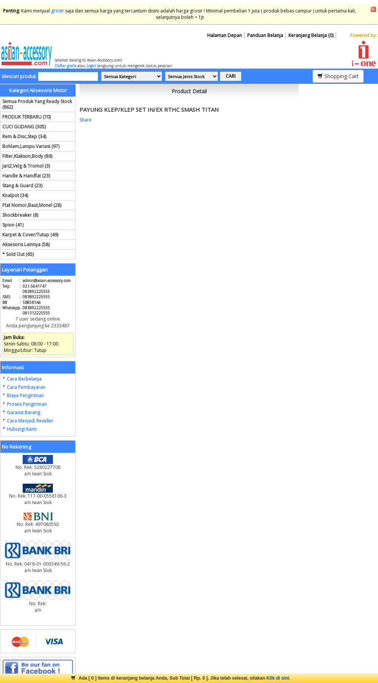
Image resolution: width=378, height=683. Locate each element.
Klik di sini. (278, 678)
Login (91, 65)
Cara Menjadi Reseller (30, 421)
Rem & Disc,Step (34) (24, 136)
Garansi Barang (23, 412)
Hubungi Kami (22, 429)
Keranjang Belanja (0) (311, 35)
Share (85, 120)
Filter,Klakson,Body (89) (27, 156)
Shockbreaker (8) (20, 215)
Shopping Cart (338, 76)
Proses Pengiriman (27, 404)
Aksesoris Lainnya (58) (26, 244)
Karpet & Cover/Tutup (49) (30, 234)
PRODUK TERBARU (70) (26, 117)
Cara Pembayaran (26, 387)
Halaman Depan (224, 35)
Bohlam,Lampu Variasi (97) (30, 146)
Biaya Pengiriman (25, 395)
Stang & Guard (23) (22, 185)
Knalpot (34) (15, 195)
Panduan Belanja (265, 35)
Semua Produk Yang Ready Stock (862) (37, 104)
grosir (57, 11)
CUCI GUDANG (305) (24, 126)
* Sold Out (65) (18, 254)
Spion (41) (12, 225)
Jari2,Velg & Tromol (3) (26, 166)
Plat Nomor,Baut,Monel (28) (31, 205)
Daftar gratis (65, 65)
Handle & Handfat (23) (26, 176)
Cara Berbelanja (24, 379)
